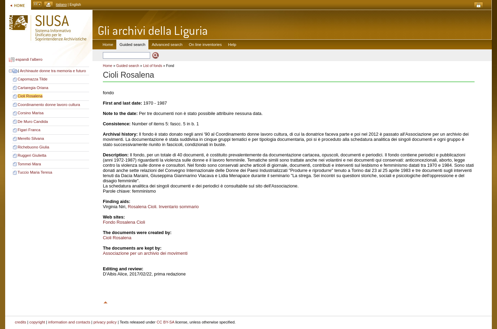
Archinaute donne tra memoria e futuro (53, 71)
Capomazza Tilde (32, 79)
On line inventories (205, 44)
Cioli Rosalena (30, 96)
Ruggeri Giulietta (32, 155)
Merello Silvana (31, 138)
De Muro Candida (33, 121)
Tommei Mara (29, 164)
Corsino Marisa (30, 113)
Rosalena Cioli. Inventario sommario (163, 206)
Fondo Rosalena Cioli (124, 222)
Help (232, 44)
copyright (37, 322)
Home (108, 44)
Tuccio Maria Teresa (35, 172)
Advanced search (167, 44)
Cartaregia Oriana (33, 88)
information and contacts (69, 322)
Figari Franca (29, 130)
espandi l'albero (29, 60)
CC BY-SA (165, 322)
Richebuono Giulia (33, 147)
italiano (61, 5)
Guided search (127, 66)
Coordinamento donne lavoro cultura (49, 105)
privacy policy (105, 322)
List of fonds (152, 66)
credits (20, 322)
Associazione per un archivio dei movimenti (145, 253)
